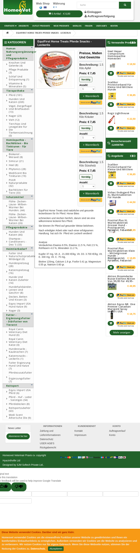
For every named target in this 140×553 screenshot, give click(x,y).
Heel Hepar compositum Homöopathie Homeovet (116, 55)
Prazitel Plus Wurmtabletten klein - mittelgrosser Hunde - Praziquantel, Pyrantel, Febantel (121, 254)
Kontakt (78, 430)
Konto (112, 435)
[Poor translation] (18, 486)
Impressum (80, 435)
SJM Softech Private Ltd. (30, 464)
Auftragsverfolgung (101, 16)
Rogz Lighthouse (118, 113)
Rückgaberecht (48, 447)
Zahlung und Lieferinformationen (50, 432)
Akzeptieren (55, 548)
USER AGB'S (47, 443)
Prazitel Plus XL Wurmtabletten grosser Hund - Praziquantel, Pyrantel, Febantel (119, 225)
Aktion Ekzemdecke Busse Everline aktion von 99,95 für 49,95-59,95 (121, 280)
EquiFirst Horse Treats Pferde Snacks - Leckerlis (43, 33)
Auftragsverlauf (117, 430)
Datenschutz (46, 439)
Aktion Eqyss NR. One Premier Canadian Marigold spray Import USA (121, 307)
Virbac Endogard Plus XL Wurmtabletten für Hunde (121, 195)
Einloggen (93, 12)
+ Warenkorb (91, 96)
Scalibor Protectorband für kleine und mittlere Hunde (120, 86)
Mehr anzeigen (121, 332)
